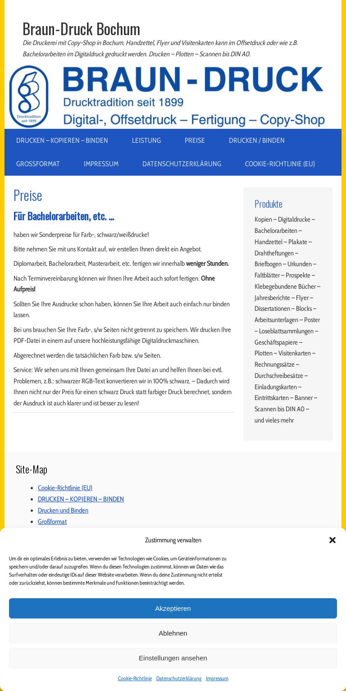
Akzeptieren (173, 608)
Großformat (38, 163)
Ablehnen (173, 633)
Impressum (217, 678)
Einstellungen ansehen (173, 658)
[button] (332, 540)
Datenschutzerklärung (178, 678)
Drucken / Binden (257, 140)
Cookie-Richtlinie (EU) (280, 163)
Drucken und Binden (63, 510)
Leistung (146, 140)
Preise (195, 140)
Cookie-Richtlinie (135, 678)
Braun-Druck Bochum (81, 28)
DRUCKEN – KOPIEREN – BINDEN (62, 140)
